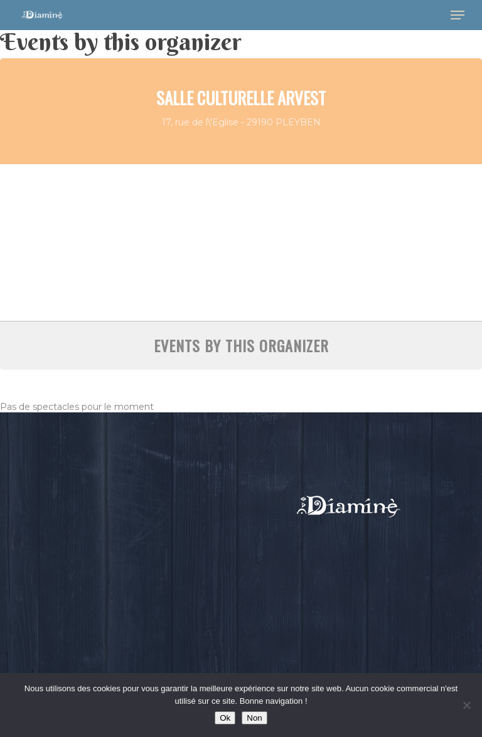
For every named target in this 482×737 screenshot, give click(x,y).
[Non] (466, 705)
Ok (225, 718)
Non (254, 718)
